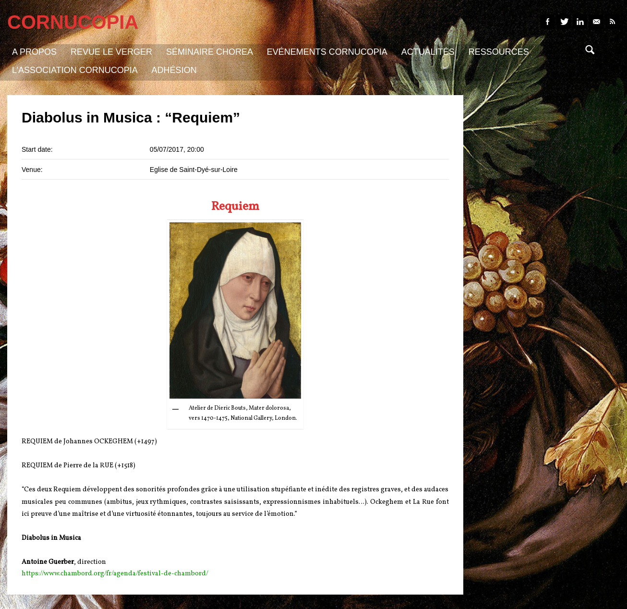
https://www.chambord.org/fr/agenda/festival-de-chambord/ (115, 573)
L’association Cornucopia (75, 70)
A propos (34, 52)
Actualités (428, 52)
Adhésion (174, 70)
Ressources (499, 52)
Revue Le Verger (111, 52)
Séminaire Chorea (209, 52)
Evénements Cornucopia (327, 52)
